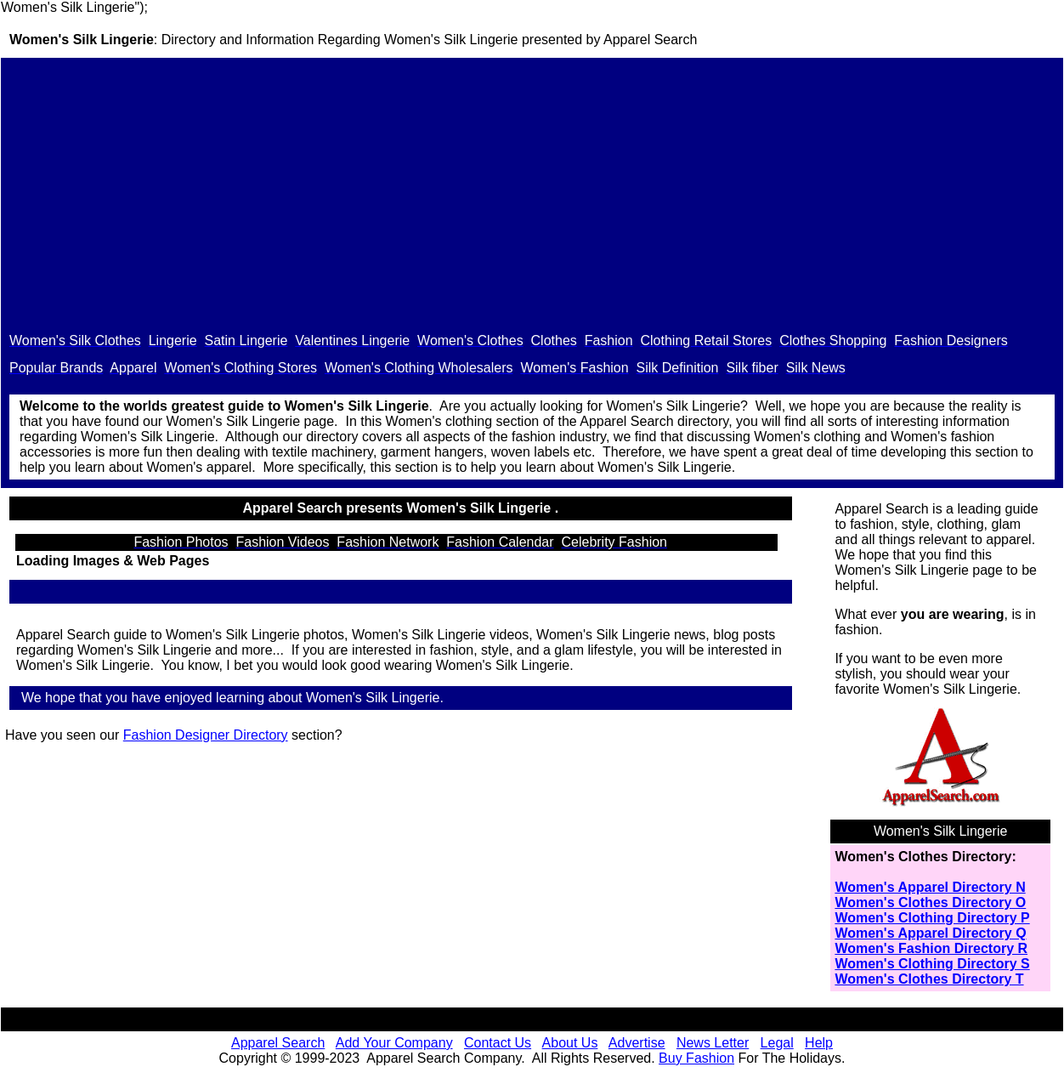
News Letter (712, 1043)
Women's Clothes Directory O (930, 902)
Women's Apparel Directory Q (930, 933)
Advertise (636, 1043)
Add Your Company (394, 1043)
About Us (570, 1043)
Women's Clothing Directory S (932, 963)
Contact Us (497, 1043)
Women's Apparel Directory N (930, 887)
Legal (777, 1043)
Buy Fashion (696, 1058)
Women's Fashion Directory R (931, 948)
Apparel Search (650, 39)
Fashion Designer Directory (205, 735)
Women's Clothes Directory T (929, 979)
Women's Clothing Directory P (932, 918)
